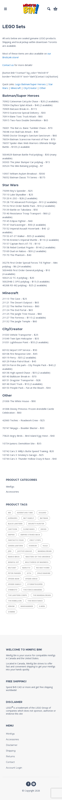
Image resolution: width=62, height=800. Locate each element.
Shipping (11, 750)
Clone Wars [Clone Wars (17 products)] (29, 529)
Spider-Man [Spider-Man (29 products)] (13, 578)
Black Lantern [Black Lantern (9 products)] (15, 523)
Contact (10, 762)
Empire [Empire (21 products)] (11, 534)
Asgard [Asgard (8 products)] (42, 512)
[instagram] (33, 784)
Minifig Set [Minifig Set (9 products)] (13, 562)
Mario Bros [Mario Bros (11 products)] (14, 556)
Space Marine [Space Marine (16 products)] (43, 573)
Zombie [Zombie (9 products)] (11, 612)
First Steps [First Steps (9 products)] (35, 540)
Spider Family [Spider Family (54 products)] (14, 584)
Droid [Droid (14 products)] (43, 529)
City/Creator (30, 88)
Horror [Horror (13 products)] (33, 545)
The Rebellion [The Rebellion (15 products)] (15, 601)
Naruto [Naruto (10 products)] (26, 567)
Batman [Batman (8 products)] (44, 518)
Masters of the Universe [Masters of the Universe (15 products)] (38, 556)
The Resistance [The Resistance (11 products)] (35, 601)
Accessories (12, 491)
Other (42, 88)
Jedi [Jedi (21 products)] (9, 551)
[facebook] (28, 784)
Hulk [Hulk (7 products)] (45, 545)
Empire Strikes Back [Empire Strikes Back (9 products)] (30, 534)
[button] (5, 9)
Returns (10, 756)
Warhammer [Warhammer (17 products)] (27, 606)
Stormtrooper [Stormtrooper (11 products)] (35, 584)
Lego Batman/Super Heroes (30, 84)
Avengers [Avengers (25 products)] (12, 518)
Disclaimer (11, 745)
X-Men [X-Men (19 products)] (42, 606)
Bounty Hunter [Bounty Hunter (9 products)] (36, 523)
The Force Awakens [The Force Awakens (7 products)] (32, 590)
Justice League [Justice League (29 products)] (24, 551)
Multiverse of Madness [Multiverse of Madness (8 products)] (36, 562)
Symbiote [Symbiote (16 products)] (12, 590)
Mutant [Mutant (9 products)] (12, 567)
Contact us (8, 65)
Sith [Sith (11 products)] (29, 573)
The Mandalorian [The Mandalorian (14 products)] (42, 595)
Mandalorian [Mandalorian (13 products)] (45, 551)
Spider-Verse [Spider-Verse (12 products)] (31, 578)
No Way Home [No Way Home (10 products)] (42, 567)
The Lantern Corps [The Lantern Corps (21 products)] (17, 595)
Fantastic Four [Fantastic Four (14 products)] (16, 540)
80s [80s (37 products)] (9, 512)
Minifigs (10, 486)
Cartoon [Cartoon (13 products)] (12, 529)
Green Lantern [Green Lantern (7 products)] (15, 545)
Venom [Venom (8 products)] (11, 606)
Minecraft (16, 88)
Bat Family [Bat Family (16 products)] (28, 518)
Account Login (14, 767)
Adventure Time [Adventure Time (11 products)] (25, 512)
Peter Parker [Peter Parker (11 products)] (14, 573)
